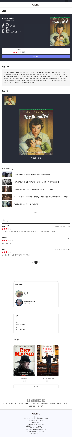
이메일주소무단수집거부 (55, 403)
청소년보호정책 (44, 403)
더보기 (36, 213)
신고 (69, 226)
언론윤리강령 (32, 406)
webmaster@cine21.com (38, 431)
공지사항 (5, 403)
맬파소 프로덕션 (20, 324)
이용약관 (65, 403)
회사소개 (11, 403)
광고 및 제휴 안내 (19, 403)
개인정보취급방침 (35, 403)
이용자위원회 (40, 406)
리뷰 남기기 (36, 56)
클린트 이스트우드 (10, 32)
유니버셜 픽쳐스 (20, 330)
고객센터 (27, 403)
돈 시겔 (8, 30)
